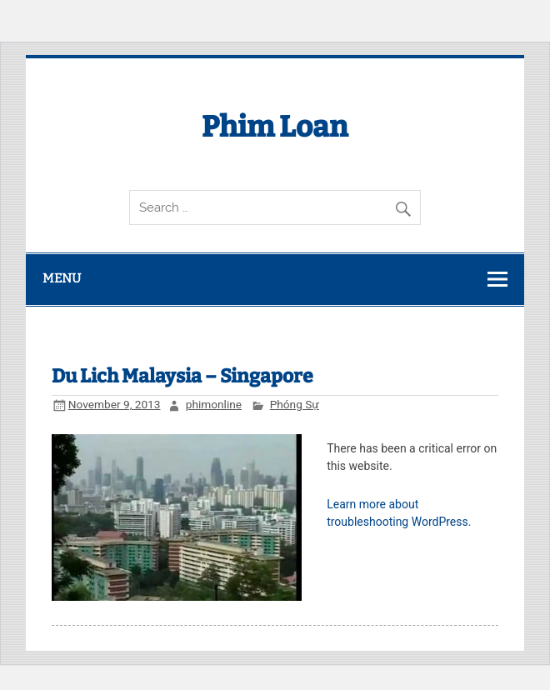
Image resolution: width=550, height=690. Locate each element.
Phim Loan (275, 126)
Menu (61, 278)
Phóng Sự (294, 404)
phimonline (214, 404)
